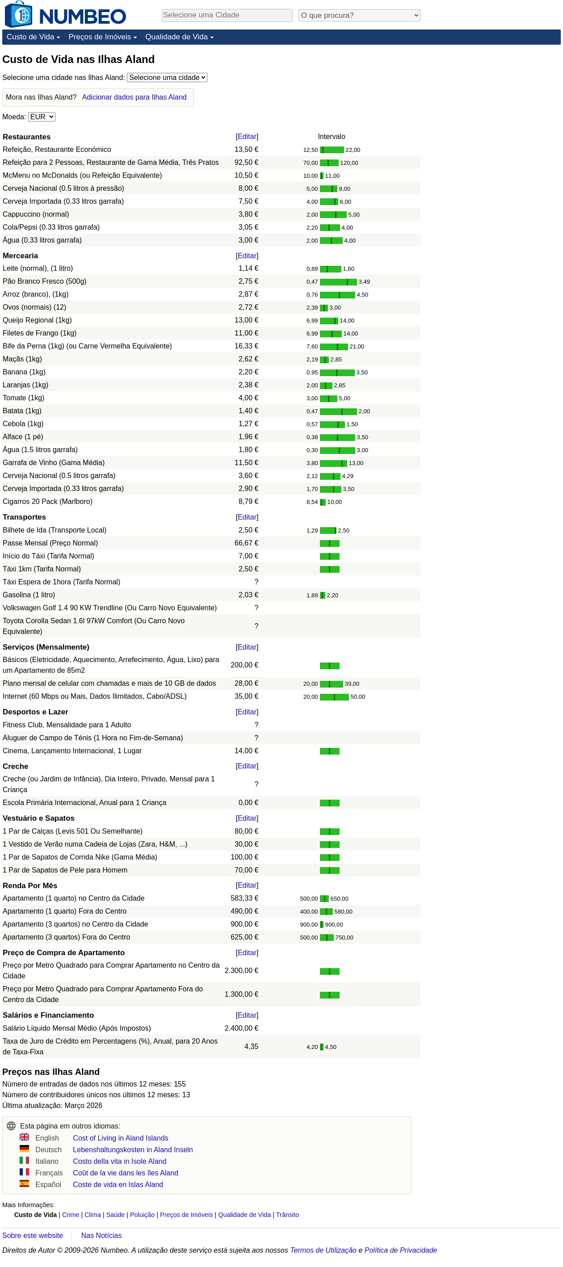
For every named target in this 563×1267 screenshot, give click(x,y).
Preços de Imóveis (99, 37)
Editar (247, 136)
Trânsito (287, 1214)
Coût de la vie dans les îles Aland (125, 1173)
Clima (92, 1214)
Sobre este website (32, 1235)
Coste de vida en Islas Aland (118, 1184)
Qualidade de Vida (176, 37)
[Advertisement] (494, 108)
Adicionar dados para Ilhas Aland (134, 97)
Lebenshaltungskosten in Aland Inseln (133, 1150)
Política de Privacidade (401, 1250)
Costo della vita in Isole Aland (119, 1161)
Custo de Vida (30, 37)
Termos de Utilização (323, 1250)
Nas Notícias (101, 1235)
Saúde (115, 1214)
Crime (70, 1214)
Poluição (142, 1214)
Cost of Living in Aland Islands (120, 1138)
